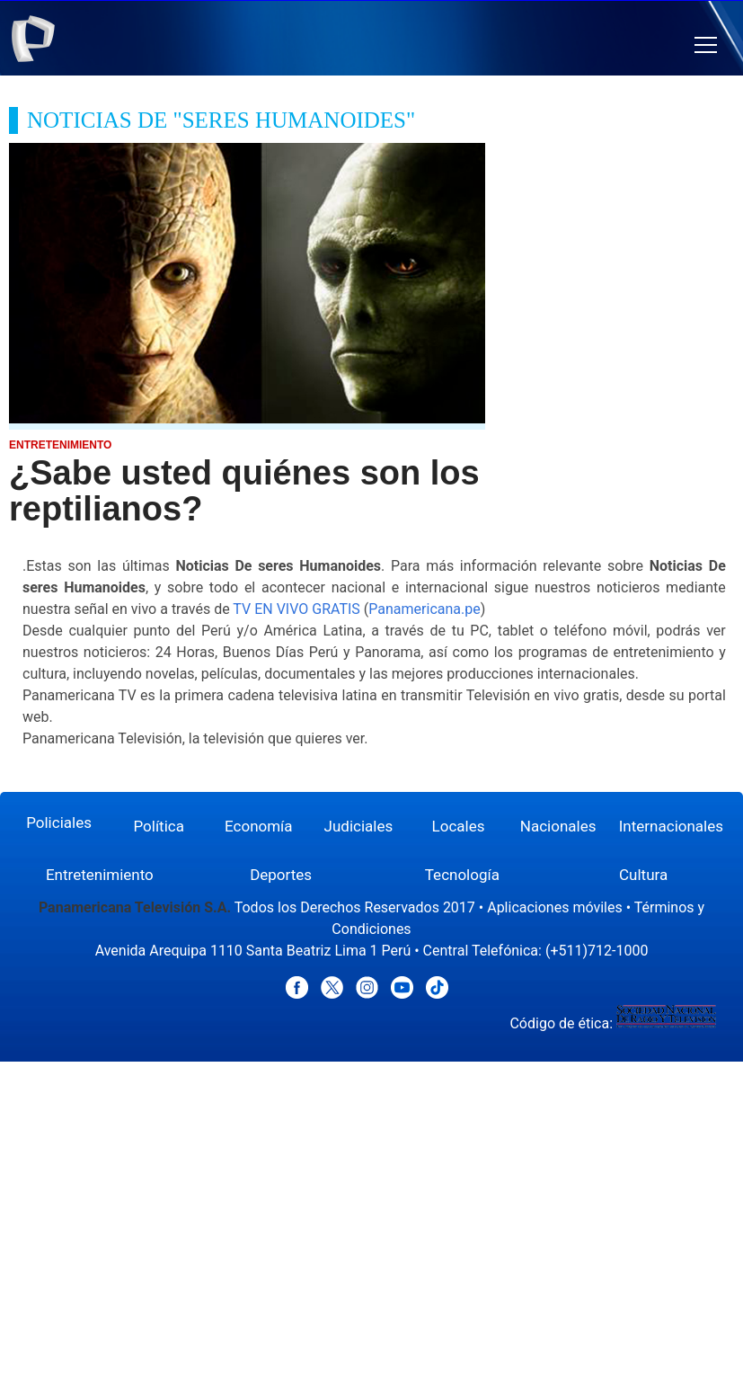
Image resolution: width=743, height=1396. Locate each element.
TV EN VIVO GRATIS (296, 609)
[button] (705, 45)
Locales (458, 826)
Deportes (281, 875)
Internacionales (671, 826)
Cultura (643, 875)
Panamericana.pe (424, 609)
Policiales (59, 822)
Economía (259, 826)
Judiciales (359, 826)
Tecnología (462, 875)
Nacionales (558, 826)
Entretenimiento (100, 875)
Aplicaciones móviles (555, 907)
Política (158, 826)
